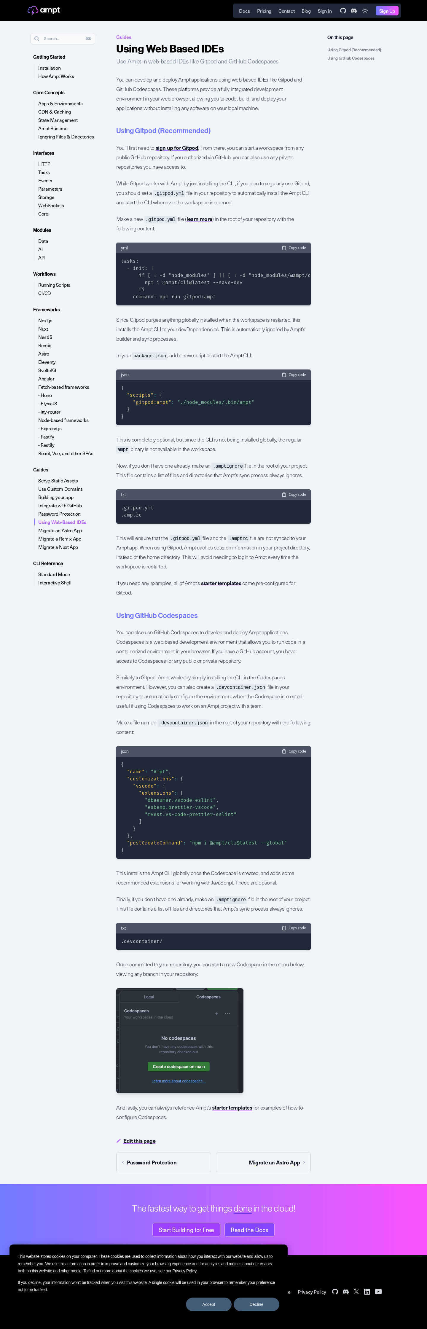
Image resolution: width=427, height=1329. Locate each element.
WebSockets (51, 205)
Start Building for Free (186, 1229)
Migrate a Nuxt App (58, 546)
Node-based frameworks (63, 419)
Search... (62, 38)
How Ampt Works (56, 75)
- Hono (45, 395)
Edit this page (135, 1140)
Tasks (44, 172)
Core (43, 213)
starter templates (221, 583)
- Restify (46, 444)
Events (45, 180)
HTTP (44, 163)
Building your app (55, 497)
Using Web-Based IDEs (62, 522)
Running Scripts (54, 284)
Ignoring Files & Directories (66, 136)
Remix (44, 345)
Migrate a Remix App (59, 538)
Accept (209, 1304)
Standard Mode (54, 574)
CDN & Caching (54, 111)
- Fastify (46, 436)
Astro (43, 353)
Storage (46, 196)
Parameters (50, 188)
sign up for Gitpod (177, 147)
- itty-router (49, 411)
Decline (257, 1304)
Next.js (45, 320)
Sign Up (387, 10)
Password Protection (59, 513)
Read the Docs (249, 1229)
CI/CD (44, 293)
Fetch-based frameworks (63, 386)
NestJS (45, 336)
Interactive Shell (54, 582)
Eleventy (47, 361)
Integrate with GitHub (60, 505)
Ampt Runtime (52, 128)
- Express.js (49, 428)
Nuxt (43, 328)
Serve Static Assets (58, 480)
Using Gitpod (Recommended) (354, 50)
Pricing (264, 10)
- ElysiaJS (47, 403)
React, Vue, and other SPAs (65, 453)
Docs (244, 10)
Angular (46, 378)
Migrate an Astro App (60, 530)
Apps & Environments (60, 103)
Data (43, 240)
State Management (58, 119)
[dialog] (148, 1282)
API (42, 257)
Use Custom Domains (60, 488)
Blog (306, 10)
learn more (199, 218)
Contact (286, 10)
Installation (49, 67)
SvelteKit (47, 370)
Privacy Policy (184, 1271)
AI (40, 249)
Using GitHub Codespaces (351, 58)
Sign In (325, 10)
